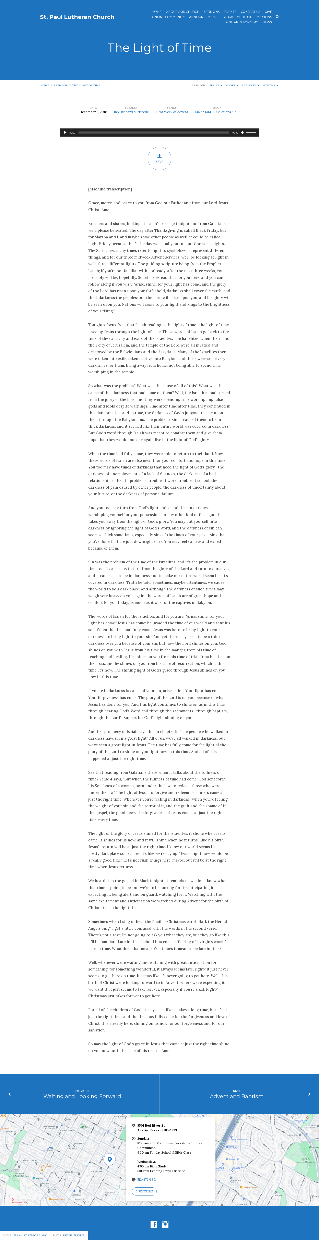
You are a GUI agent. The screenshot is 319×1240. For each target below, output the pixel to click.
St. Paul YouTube (237, 17)
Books (232, 85)
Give (268, 11)
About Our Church (182, 11)
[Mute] (242, 132)
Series (215, 85)
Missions (264, 17)
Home (157, 11)
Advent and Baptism (237, 1096)
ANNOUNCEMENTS (203, 17)
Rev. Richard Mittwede (131, 112)
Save (159, 158)
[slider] (154, 132)
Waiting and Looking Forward (82, 1096)
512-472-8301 (146, 1179)
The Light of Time (86, 85)
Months (270, 85)
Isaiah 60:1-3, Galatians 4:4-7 (217, 112)
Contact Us (250, 11)
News (267, 22)
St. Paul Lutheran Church (77, 16)
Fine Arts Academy (242, 22)
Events (230, 11)
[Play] (65, 132)
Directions (144, 1191)
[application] (159, 132)
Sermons (212, 11)
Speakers (250, 85)
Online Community (168, 17)
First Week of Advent (172, 112)
